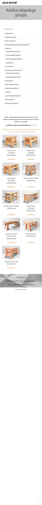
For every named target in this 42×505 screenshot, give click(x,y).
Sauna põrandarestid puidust (12, 70)
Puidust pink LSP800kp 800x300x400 (30, 153)
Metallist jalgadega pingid (13, 59)
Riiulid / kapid (9, 41)
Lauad (7, 92)
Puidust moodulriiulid (11, 88)
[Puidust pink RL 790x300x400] (31, 219)
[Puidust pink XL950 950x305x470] (11, 247)
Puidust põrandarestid (12, 73)
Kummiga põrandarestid (12, 77)
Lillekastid (8, 33)
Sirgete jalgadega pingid (12, 51)
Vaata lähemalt (11, 159)
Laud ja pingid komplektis (12, 96)
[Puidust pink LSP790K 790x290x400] (11, 191)
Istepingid (8, 62)
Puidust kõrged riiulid (11, 84)
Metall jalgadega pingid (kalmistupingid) (16, 44)
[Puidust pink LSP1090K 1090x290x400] (31, 191)
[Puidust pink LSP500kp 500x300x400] (11, 135)
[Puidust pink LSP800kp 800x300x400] (31, 135)
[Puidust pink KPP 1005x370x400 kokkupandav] (11, 219)
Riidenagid (8, 80)
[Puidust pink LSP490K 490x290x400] (31, 163)
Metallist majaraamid (10, 103)
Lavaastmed (8, 66)
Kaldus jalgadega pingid (12, 55)
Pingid (7, 48)
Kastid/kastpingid (10, 37)
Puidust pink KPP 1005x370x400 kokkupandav (11, 236)
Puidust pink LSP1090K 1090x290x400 (31, 208)
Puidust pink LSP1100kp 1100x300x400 (11, 180)
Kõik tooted (8, 99)
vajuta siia (34, 125)
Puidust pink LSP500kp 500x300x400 (11, 153)
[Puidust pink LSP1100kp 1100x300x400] (11, 163)
